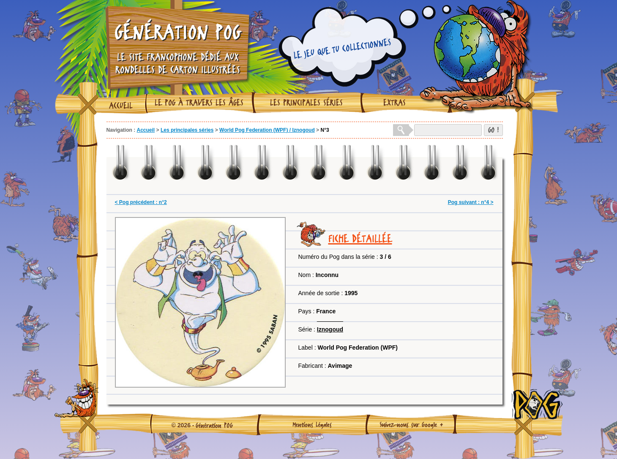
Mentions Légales (312, 424)
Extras (394, 102)
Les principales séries (306, 102)
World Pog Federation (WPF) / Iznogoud (267, 130)
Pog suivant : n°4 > (471, 202)
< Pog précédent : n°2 (141, 202)
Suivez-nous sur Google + (411, 424)
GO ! (493, 129)
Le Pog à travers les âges (199, 102)
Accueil (121, 105)
